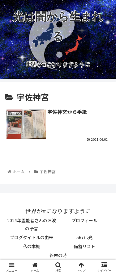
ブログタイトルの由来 (31, 237)
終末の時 (58, 255)
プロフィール (84, 220)
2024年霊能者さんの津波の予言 (31, 224)
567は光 (84, 237)
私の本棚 (31, 246)
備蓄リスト (84, 246)
